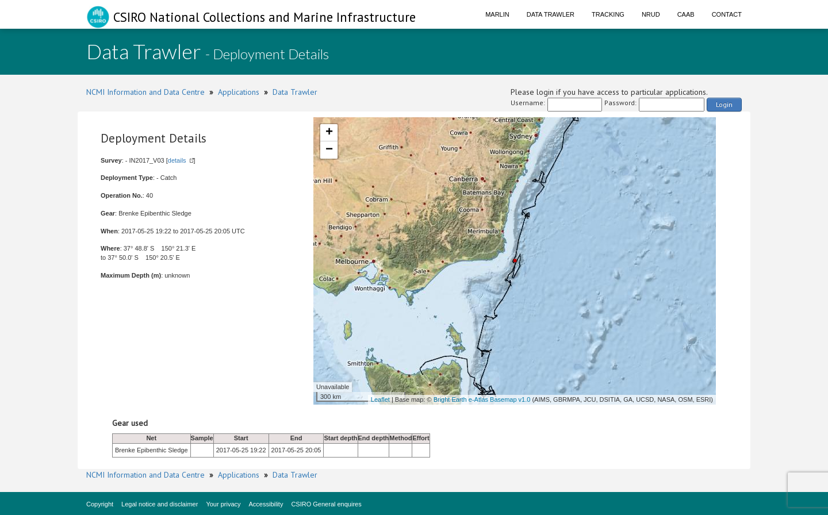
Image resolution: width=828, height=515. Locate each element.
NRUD (651, 14)
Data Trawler (550, 14)
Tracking (608, 14)
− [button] (329, 150)
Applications (238, 92)
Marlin (497, 14)
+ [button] (329, 132)
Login (724, 104)
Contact (727, 14)
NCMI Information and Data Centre (145, 92)
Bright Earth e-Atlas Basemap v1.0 (482, 399)
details (177, 160)
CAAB (686, 14)
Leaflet (380, 399)
